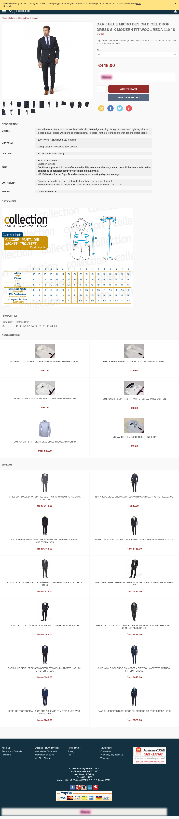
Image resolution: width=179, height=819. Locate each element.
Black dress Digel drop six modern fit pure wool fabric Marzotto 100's (45, 540)
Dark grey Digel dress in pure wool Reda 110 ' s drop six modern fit (134, 583)
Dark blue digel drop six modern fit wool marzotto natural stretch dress (45, 669)
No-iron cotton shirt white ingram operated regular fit (45, 361)
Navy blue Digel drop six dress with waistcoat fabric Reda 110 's (134, 497)
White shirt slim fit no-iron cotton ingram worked (134, 361)
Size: (99, 50)
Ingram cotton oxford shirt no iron (134, 437)
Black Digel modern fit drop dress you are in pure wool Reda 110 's (45, 583)
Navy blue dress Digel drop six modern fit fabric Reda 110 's (134, 711)
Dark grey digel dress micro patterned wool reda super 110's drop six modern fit (134, 626)
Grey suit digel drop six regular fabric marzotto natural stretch (45, 498)
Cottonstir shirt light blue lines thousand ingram (45, 442)
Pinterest (129, 108)
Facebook (110, 108)
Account (175, 10)
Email (100, 108)
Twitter (119, 108)
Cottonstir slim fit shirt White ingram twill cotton (134, 399)
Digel (101, 34)
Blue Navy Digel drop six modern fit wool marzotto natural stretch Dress (134, 669)
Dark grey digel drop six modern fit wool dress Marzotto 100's (134, 539)
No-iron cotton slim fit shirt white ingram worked (45, 398)
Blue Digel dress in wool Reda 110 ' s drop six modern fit (45, 625)
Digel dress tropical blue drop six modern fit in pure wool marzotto (44, 712)
